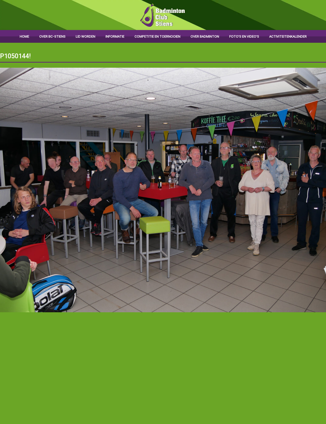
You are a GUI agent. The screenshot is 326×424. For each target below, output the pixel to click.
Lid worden (85, 36)
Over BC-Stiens (52, 36)
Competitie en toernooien (157, 36)
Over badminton (205, 36)
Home (24, 36)
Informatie (114, 36)
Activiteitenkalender (288, 36)
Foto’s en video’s (244, 36)
